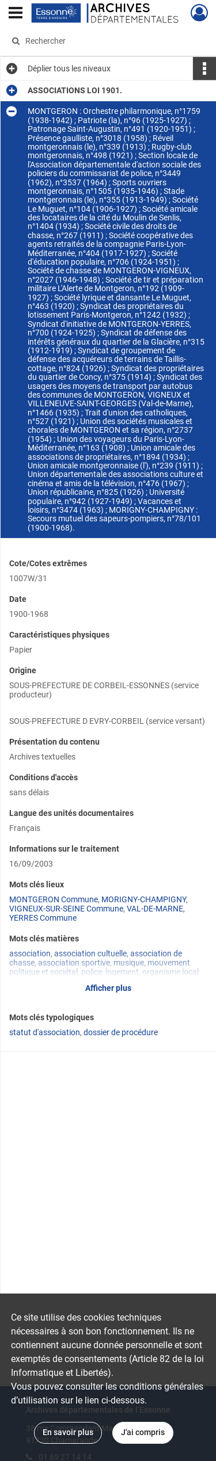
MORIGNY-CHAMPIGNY (143, 899)
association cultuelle (90, 953)
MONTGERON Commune (53, 899)
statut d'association (44, 1032)
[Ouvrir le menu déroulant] (15, 14)
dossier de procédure (121, 1032)
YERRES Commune (43, 917)
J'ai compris (143, 1432)
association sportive (74, 962)
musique (128, 962)
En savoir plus (68, 1432)
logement (122, 971)
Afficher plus (108, 988)
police (91, 971)
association (30, 953)
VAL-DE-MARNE (155, 908)
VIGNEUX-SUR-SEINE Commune (66, 908)
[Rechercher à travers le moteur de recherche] (106, 41)
